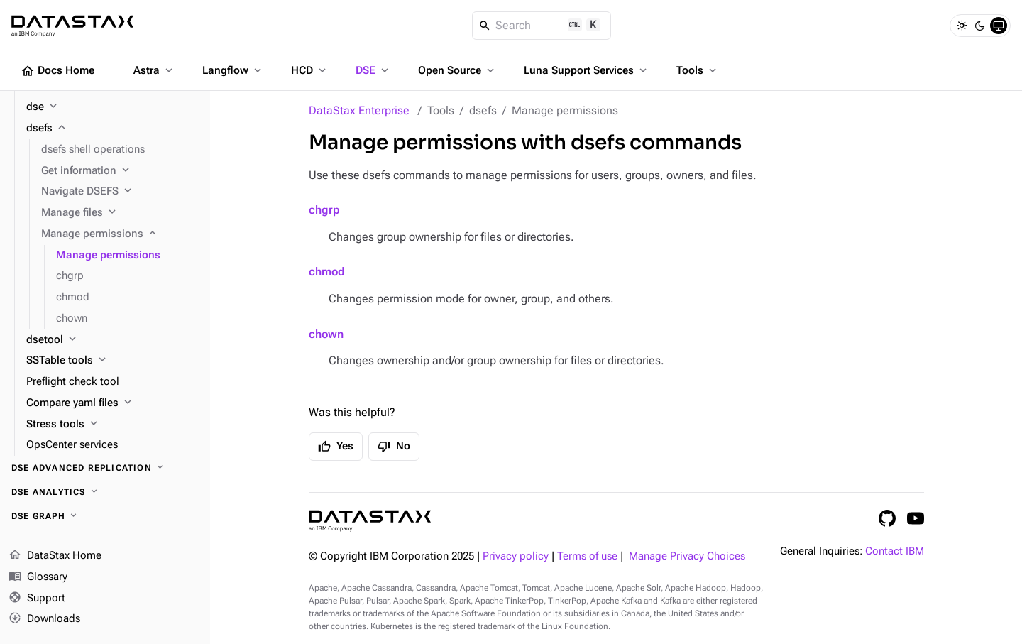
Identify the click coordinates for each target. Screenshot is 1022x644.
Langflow (233, 70)
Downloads (44, 619)
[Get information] (119, 171)
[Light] (961, 25)
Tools (697, 70)
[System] (998, 25)
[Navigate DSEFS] (119, 191)
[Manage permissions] (119, 234)
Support (37, 598)
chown (326, 334)
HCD (310, 70)
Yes (335, 446)
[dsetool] (112, 340)
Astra (154, 70)
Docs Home (57, 71)
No (394, 446)
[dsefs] (112, 128)
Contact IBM (894, 551)
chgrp (324, 210)
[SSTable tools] (112, 360)
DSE (373, 70)
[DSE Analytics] (105, 492)
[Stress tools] (112, 424)
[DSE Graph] (105, 516)
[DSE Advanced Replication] (105, 468)
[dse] (112, 107)
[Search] (542, 25)
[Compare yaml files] (112, 403)
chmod (327, 271)
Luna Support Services (586, 70)
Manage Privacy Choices (687, 556)
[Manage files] (119, 213)
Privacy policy (516, 556)
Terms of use (587, 556)
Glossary (38, 577)
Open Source (457, 70)
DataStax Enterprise (359, 110)
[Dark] (980, 25)
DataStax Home (55, 556)
